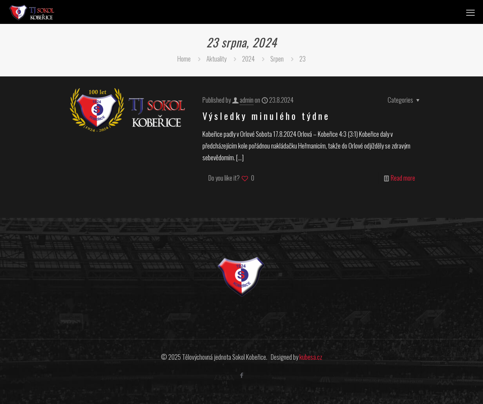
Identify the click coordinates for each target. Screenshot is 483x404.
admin (246, 100)
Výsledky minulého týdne (266, 116)
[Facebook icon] (241, 374)
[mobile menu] (470, 11)
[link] (241, 277)
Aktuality (216, 58)
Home (184, 58)
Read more (403, 178)
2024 (248, 58)
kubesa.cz (310, 357)
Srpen (277, 58)
